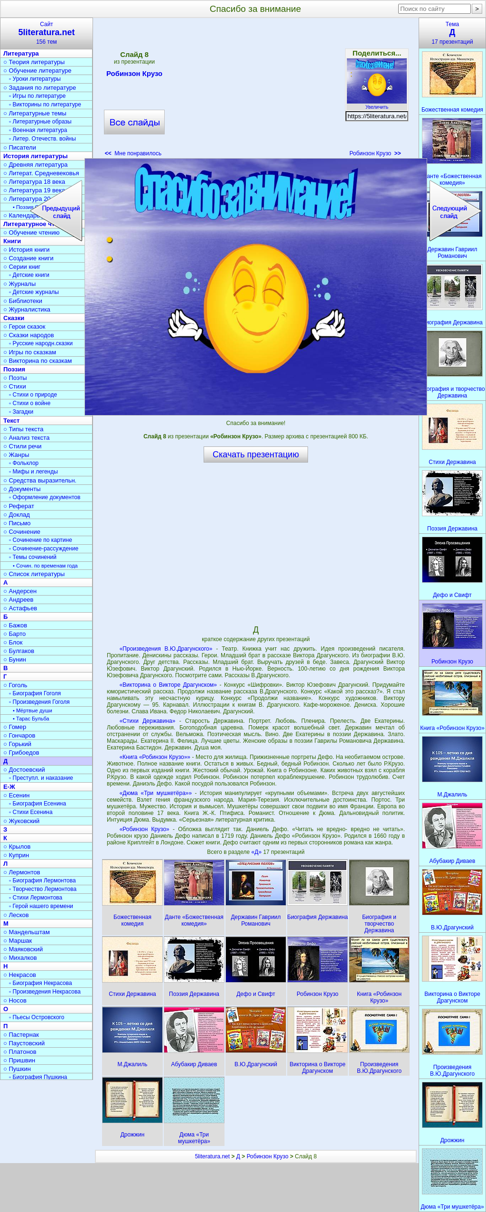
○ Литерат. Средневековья (41, 173)
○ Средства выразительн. (39, 480)
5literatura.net (212, 1156)
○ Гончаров (19, 735)
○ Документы (21, 488)
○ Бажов (15, 625)
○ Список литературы (34, 574)
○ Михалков (20, 957)
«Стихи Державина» (148, 721)
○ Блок (13, 642)
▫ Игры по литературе (37, 96)
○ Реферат (18, 506)
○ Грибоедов (21, 752)
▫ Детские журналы (34, 292)
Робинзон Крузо (134, 75)
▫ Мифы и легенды (33, 471)
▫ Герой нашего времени (41, 906)
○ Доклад (16, 514)
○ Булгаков (18, 650)
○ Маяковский (23, 949)
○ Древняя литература (35, 164)
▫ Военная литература (38, 130)
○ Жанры (16, 454)
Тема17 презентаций (452, 33)
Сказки (13, 318)
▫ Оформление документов (44, 497)
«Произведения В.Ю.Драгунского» (166, 648)
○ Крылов (16, 846)
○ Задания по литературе (39, 87)
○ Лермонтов (21, 872)
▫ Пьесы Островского (36, 1017)
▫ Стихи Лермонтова (35, 897)
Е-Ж (9, 786)
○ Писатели (19, 147)
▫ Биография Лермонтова (42, 880)
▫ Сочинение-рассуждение (43, 548)
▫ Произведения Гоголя (39, 702)
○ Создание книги (28, 258)
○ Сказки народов (28, 335)
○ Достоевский (24, 769)
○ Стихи (14, 386)
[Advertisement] (255, 90)
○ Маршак (17, 940)
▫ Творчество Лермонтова (42, 889)
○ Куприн (16, 855)
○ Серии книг (21, 266)
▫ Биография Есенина (37, 803)
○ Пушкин (17, 1068)
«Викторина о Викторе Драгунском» (168, 685)
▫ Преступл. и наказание (41, 778)
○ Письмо (17, 523)
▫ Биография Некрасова (40, 983)
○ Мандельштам (26, 932)
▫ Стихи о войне (29, 403)
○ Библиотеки (22, 300)
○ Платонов (20, 1051)
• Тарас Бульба (31, 718)
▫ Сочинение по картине (40, 540)
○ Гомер (14, 726)
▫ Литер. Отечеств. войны (42, 138)
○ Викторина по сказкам (37, 360)
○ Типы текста (23, 429)
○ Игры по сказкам (29, 352)
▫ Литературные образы (40, 121)
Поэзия (14, 369)
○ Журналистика (26, 309)
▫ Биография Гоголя (35, 693)
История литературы (35, 156)
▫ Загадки (21, 411)
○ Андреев (18, 599)
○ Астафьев (20, 608)
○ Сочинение (21, 531)
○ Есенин (16, 795)
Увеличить (377, 104)
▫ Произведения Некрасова (45, 991)
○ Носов (15, 1000)
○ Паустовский (24, 1043)
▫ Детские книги (29, 275)
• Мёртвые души (32, 710)
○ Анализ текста (26, 437)
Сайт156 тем (46, 33)
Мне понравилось (133, 153)
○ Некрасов (19, 974)
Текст (11, 420)
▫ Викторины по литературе (45, 104)
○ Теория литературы (34, 62)
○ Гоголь (15, 685)
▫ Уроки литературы (35, 79)
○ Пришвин (19, 1060)
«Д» (257, 852)
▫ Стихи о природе (33, 394)
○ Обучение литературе (37, 70)
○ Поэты (15, 377)
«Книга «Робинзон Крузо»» (155, 757)
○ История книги (26, 249)
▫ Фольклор (23, 463)
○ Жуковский (21, 820)
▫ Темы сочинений (32, 557)
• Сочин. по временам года (45, 565)
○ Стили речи (22, 446)
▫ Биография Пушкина (38, 1077)
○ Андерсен (20, 591)
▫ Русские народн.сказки (41, 343)
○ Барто (14, 633)
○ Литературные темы (34, 113)
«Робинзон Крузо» (144, 829)
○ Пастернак (21, 1034)
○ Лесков (16, 914)
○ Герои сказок (24, 326)
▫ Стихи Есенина (31, 812)
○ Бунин (14, 659)
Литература (21, 53)
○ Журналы (19, 283)
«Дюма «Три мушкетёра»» (156, 793)
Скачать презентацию (256, 454)
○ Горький (17, 744)
